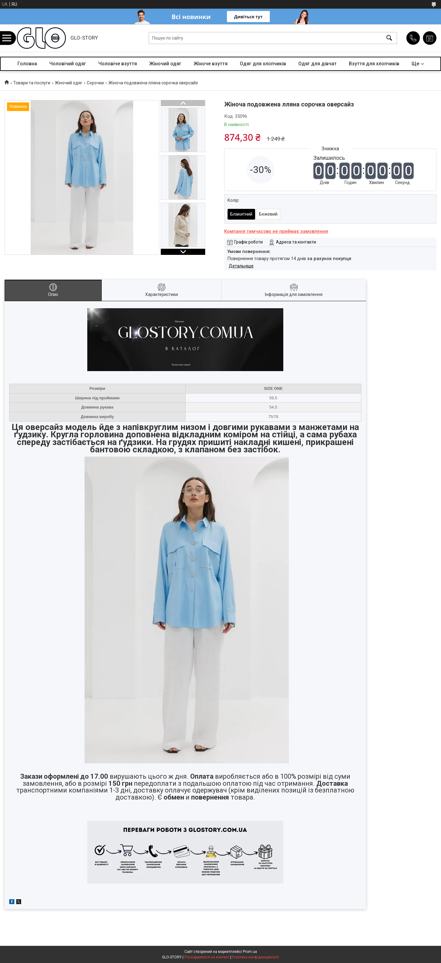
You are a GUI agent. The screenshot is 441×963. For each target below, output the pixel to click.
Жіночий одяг (165, 64)
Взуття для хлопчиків (374, 64)
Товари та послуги (31, 82)
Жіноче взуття (211, 64)
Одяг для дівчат (317, 64)
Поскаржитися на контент (206, 957)
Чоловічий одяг (67, 64)
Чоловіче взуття (117, 64)
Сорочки (95, 82)
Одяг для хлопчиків (263, 64)
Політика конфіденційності (255, 957)
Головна (27, 64)
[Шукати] (389, 38)
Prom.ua (250, 952)
